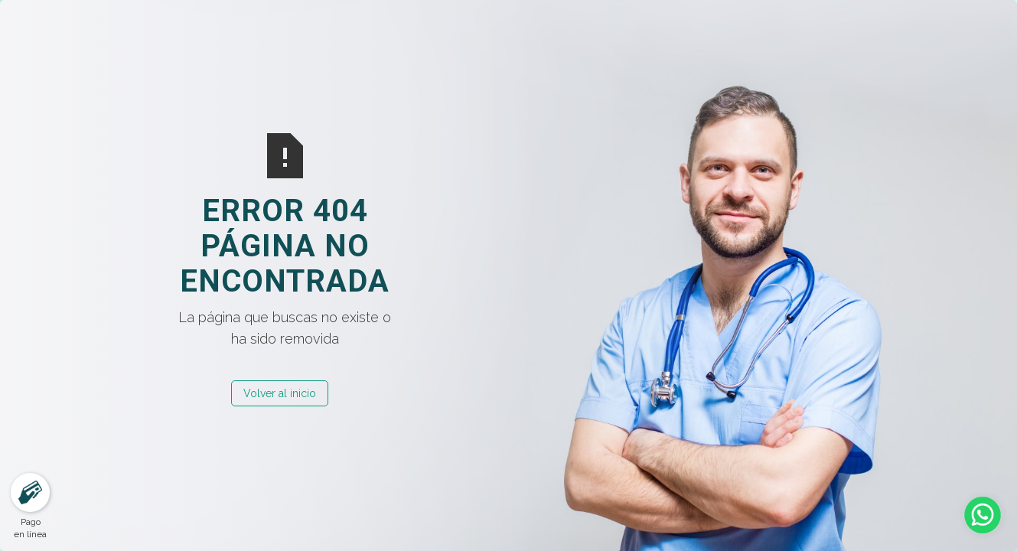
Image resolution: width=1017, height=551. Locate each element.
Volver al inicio (279, 393)
